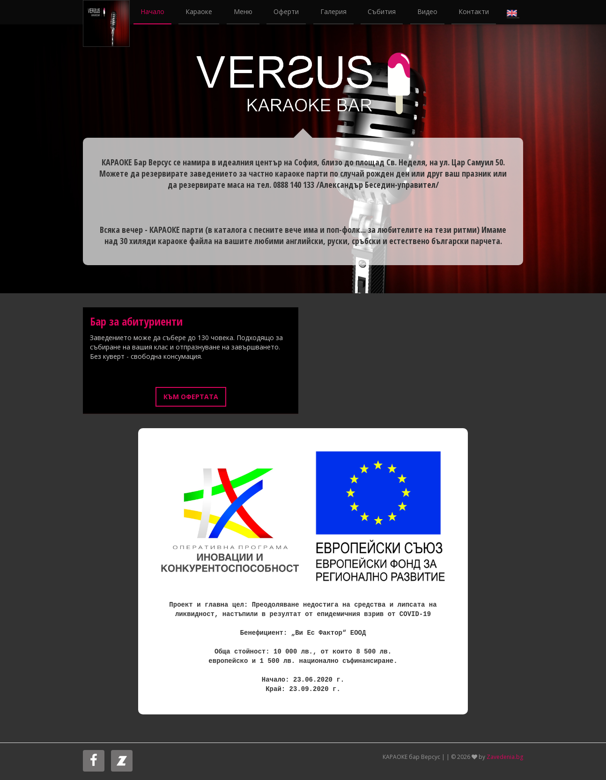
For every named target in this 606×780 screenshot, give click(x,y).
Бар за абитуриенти (136, 321)
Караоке (198, 11)
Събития (382, 11)
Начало (152, 11)
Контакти (473, 11)
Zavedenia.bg (505, 757)
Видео (427, 11)
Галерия (333, 11)
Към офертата (190, 396)
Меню (243, 11)
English (513, 12)
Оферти (286, 11)
